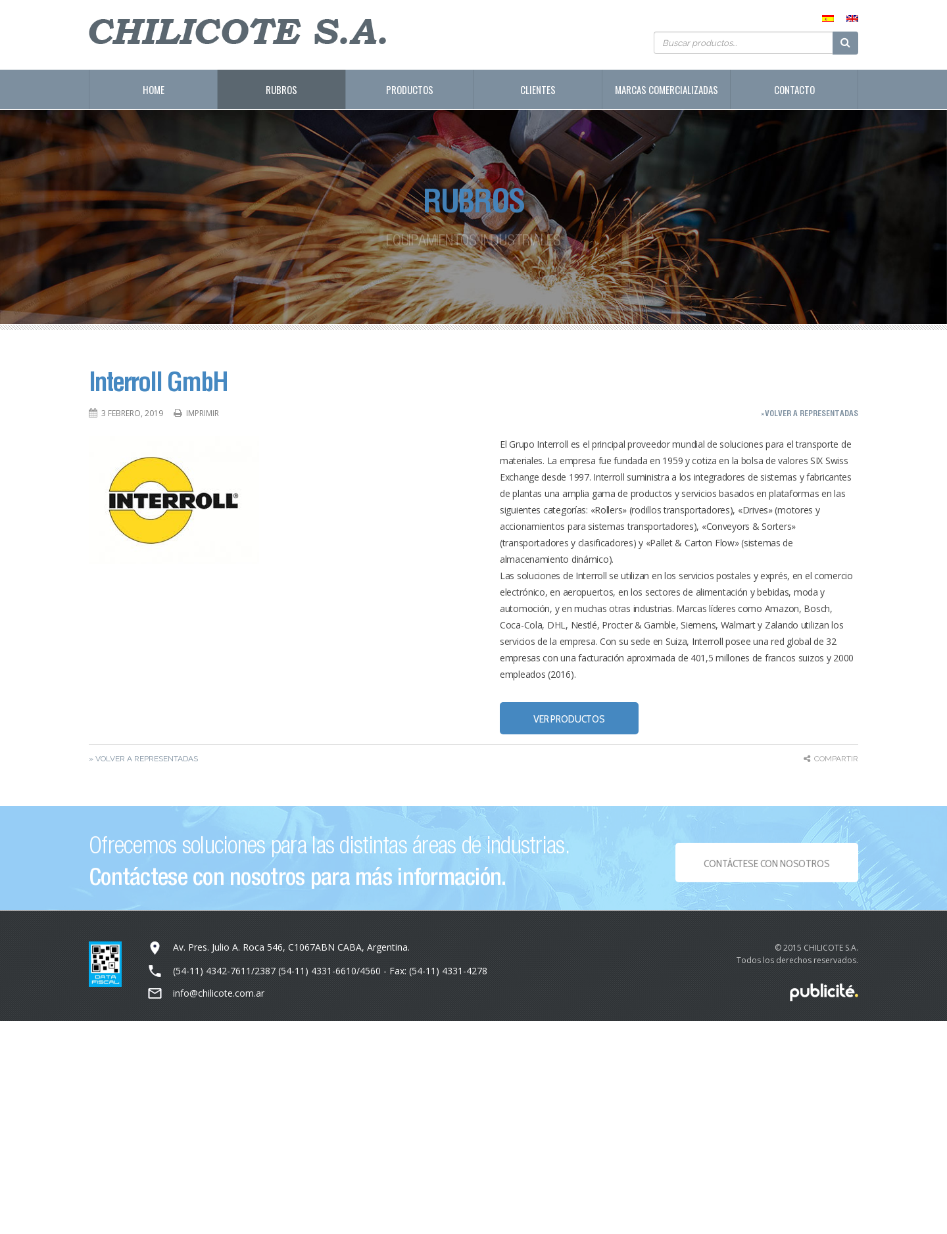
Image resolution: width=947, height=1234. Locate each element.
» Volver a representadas (143, 758)
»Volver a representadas (809, 413)
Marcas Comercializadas (666, 89)
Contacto (794, 89)
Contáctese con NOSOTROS (766, 867)
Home (153, 89)
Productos (409, 89)
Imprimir (202, 413)
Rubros (281, 89)
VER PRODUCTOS (569, 719)
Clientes (538, 89)
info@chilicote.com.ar (218, 993)
